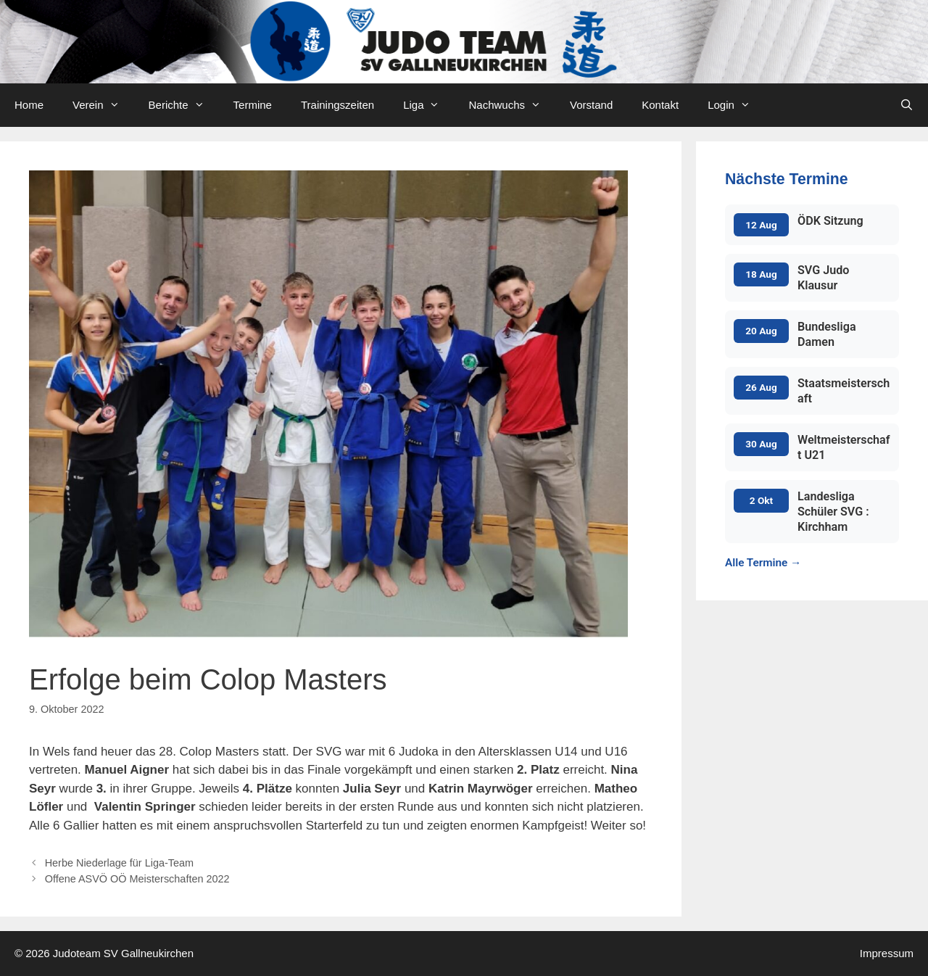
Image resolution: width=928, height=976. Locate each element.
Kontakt (660, 105)
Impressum (887, 953)
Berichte (184, 105)
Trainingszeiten (337, 105)
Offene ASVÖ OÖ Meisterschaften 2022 (137, 879)
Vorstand (591, 105)
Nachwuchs (511, 105)
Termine (252, 105)
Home (29, 105)
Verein (103, 105)
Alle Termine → (763, 562)
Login (736, 105)
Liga (428, 105)
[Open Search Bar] (906, 105)
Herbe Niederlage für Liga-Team (119, 863)
